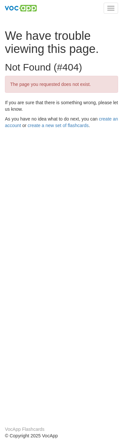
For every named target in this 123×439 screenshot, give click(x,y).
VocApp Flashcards (25, 429)
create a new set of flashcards (58, 125)
